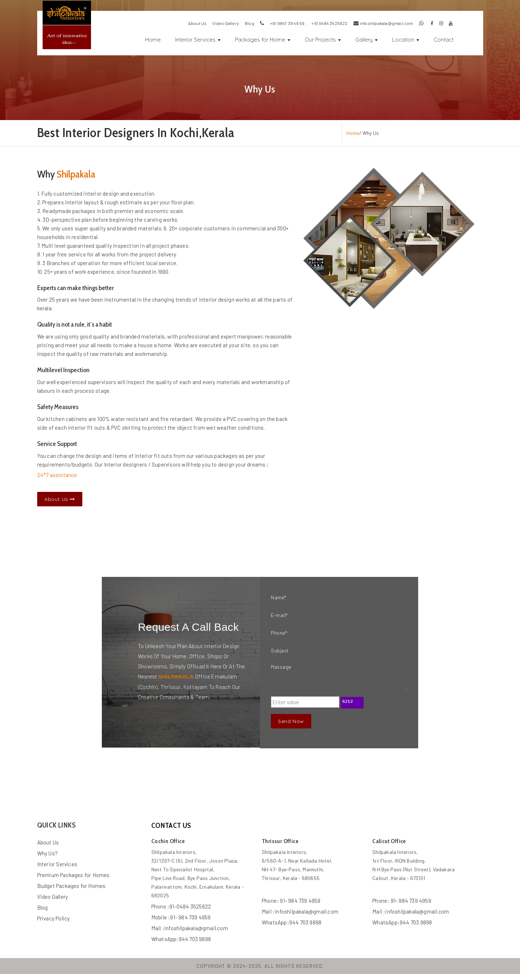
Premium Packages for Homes (73, 875)
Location (405, 39)
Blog (42, 907)
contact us (171, 825)
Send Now (291, 721)
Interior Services (198, 39)
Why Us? (47, 853)
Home (156, 38)
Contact (444, 39)
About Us (59, 499)
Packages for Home (262, 39)
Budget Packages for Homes (71, 885)
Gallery (366, 39)
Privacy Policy (53, 918)
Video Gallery (52, 896)
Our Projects (323, 39)
